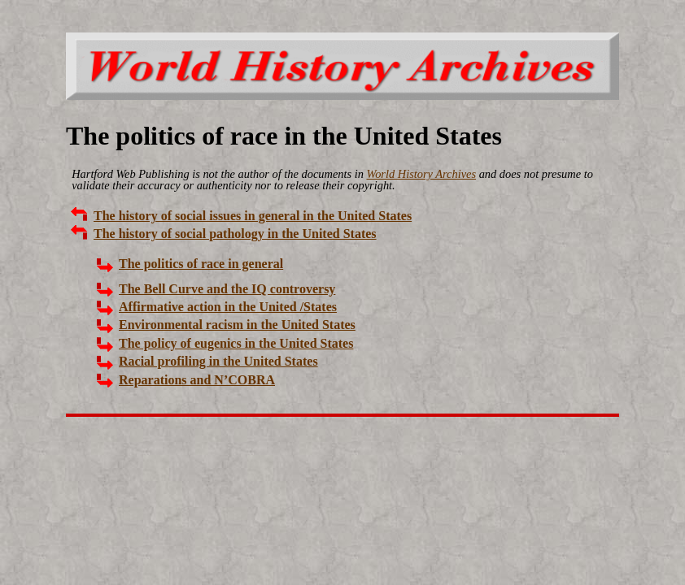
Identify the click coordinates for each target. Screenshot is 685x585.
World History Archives (421, 173)
